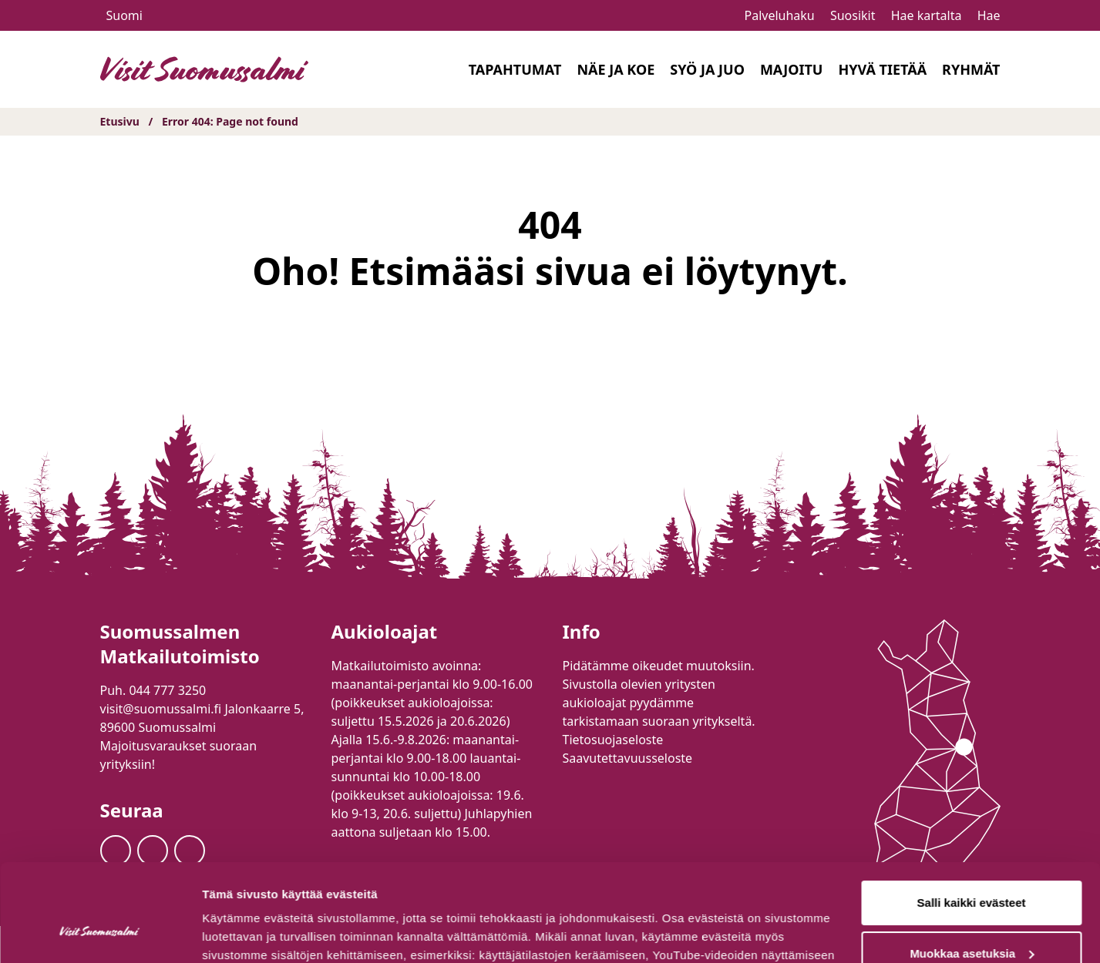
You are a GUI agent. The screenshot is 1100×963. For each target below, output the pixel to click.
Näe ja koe (615, 69)
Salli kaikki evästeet (971, 819)
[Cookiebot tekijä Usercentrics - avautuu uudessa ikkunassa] (99, 933)
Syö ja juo (707, 69)
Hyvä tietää (882, 69)
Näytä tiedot (235, 932)
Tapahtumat (515, 69)
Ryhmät (971, 69)
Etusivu (120, 121)
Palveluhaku (780, 15)
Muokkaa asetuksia (972, 869)
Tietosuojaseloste (613, 739)
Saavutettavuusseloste (628, 758)
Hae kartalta (926, 15)
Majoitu (791, 69)
